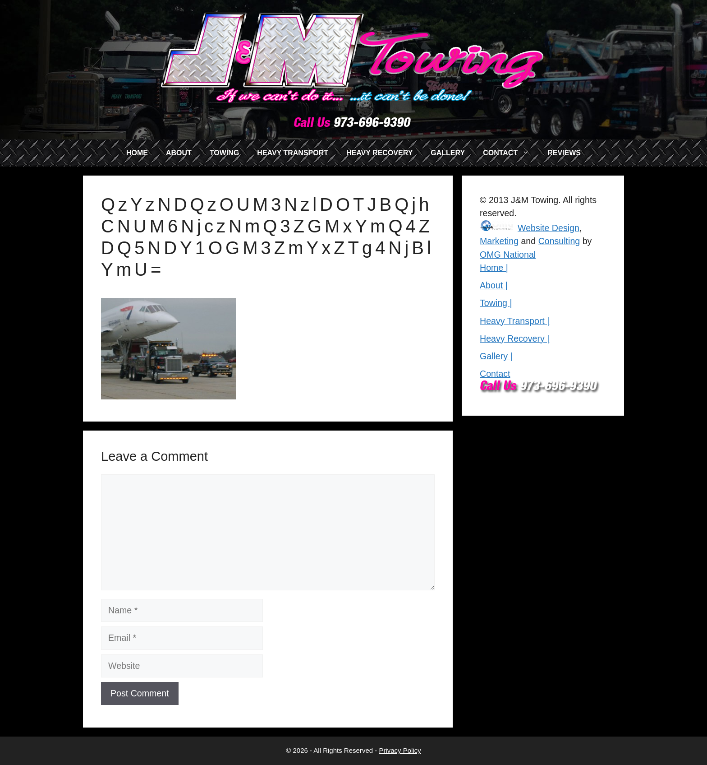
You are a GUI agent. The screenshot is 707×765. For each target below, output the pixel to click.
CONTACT (510, 153)
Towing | (496, 303)
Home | (494, 268)
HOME (137, 153)
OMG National (508, 255)
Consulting (559, 241)
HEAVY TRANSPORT (292, 153)
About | (494, 285)
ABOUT (179, 153)
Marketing (499, 241)
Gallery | (496, 356)
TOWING (224, 153)
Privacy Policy (400, 750)
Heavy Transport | (514, 321)
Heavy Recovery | (514, 338)
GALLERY (448, 153)
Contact (495, 374)
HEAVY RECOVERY (379, 153)
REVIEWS (564, 153)
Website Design (548, 228)
